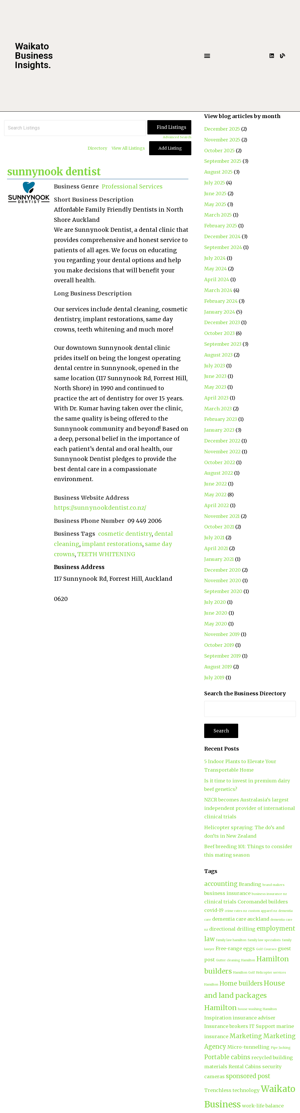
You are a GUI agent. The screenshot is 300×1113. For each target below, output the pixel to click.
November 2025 (222, 140)
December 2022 (222, 441)
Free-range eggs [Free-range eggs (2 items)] (235, 948)
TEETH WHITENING (106, 554)
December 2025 (222, 129)
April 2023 (216, 398)
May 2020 (215, 624)
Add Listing (170, 148)
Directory (97, 148)
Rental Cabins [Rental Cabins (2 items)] (245, 1066)
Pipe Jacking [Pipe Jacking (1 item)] (281, 1048)
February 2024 (221, 301)
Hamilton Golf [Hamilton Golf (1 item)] (244, 972)
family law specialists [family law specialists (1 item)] (264, 940)
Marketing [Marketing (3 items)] (245, 1036)
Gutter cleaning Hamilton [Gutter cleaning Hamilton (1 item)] (235, 960)
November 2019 (222, 634)
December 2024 (222, 236)
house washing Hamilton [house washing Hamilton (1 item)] (257, 1009)
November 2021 (222, 516)
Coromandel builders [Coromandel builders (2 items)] (263, 902)
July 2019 (214, 677)
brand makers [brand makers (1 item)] (273, 885)
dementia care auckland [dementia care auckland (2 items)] (240, 919)
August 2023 (218, 355)
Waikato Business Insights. (34, 55)
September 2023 (222, 344)
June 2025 (215, 193)
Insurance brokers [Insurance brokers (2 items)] (226, 1026)
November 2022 (222, 451)
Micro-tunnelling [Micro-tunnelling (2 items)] (248, 1047)
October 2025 (219, 150)
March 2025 (218, 215)
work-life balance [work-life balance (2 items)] (263, 1106)
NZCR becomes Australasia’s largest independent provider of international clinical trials (249, 808)
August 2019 (218, 667)
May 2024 (215, 269)
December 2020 (222, 570)
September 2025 (222, 161)
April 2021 (216, 548)
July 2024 (215, 258)
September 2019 (222, 656)
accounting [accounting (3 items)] (221, 883)
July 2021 (214, 537)
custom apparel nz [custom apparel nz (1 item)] (262, 911)
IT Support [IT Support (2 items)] (262, 1026)
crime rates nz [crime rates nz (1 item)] (236, 911)
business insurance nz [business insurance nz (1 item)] (269, 894)
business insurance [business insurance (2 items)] (227, 893)
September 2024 (223, 247)
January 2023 (219, 430)
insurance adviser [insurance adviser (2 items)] (254, 1018)
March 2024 (218, 290)
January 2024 (219, 312)
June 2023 (215, 376)
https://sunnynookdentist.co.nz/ (100, 507)
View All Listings (128, 148)
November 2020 (222, 580)
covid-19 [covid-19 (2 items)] (214, 910)
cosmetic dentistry (125, 533)
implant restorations (112, 543)
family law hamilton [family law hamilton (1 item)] (231, 940)
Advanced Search (177, 137)
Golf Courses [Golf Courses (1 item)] (266, 949)
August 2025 (218, 172)
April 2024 (216, 279)
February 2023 (220, 419)
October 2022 (219, 462)
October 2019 (219, 645)
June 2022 (215, 484)
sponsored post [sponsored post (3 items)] (248, 1076)
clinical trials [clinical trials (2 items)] (220, 902)
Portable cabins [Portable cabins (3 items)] (227, 1057)
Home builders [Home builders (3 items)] (240, 983)
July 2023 (214, 366)
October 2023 (219, 333)
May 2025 (215, 204)
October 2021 (219, 527)
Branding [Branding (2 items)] (250, 884)
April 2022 (216, 505)
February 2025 (220, 226)
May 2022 (215, 494)
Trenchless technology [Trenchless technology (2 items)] (232, 1090)
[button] (207, 56)
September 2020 (223, 591)
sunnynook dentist (54, 172)
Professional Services (132, 186)
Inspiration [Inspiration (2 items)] (217, 1018)
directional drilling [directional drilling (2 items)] (232, 929)
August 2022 (218, 473)
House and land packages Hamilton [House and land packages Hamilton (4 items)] (244, 995)
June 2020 (215, 613)
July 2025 (214, 183)
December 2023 (222, 322)
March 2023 (218, 409)
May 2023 (215, 387)
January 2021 (219, 559)
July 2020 (215, 602)
